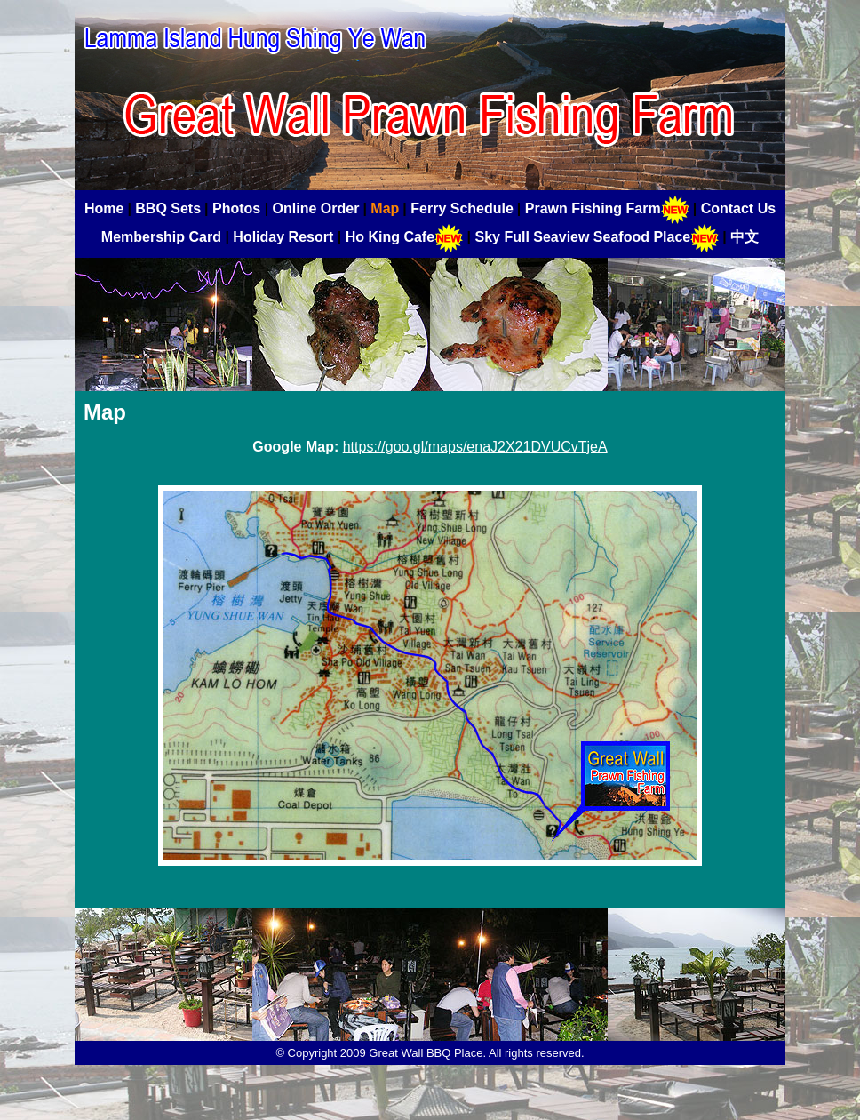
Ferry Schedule (462, 208)
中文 (744, 236)
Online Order (316, 208)
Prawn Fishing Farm (607, 208)
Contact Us (738, 208)
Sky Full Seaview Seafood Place (596, 236)
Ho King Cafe (404, 236)
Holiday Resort (283, 236)
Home (103, 208)
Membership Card (161, 236)
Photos (236, 208)
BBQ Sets (168, 208)
